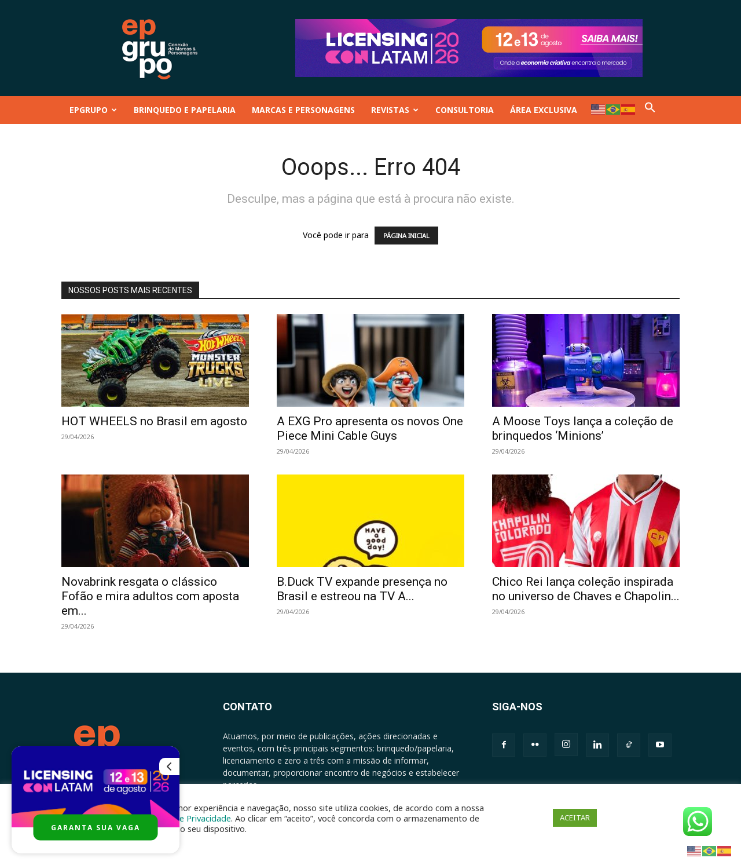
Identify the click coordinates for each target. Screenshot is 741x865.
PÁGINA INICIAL (406, 235)
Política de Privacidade (187, 818)
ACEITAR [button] (575, 817)
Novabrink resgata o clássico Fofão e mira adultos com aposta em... (150, 596)
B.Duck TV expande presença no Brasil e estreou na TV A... (362, 589)
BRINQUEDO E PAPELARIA (185, 109)
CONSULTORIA (464, 109)
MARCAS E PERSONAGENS (303, 109)
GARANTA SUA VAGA (95, 828)
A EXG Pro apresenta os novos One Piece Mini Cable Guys (370, 428)
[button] (650, 109)
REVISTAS (395, 109)
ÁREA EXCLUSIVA (543, 109)
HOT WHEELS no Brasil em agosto (154, 421)
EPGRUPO (93, 109)
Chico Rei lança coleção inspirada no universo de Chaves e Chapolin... (586, 589)
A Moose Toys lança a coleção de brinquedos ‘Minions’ (582, 428)
